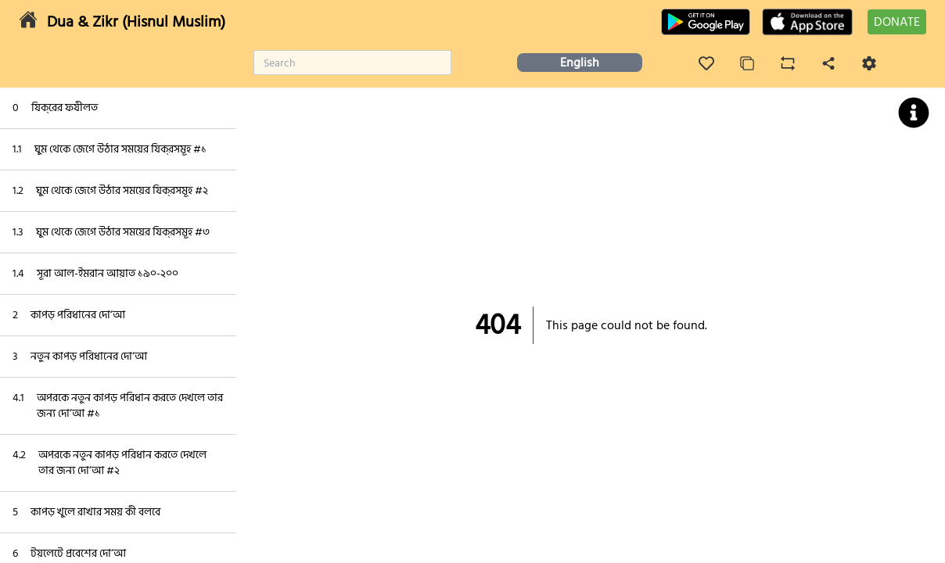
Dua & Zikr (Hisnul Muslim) (136, 22)
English (579, 62)
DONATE (897, 22)
